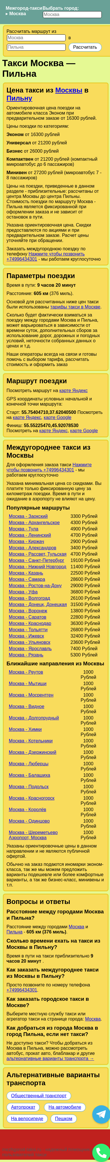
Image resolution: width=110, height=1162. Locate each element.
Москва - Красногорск (32, 798)
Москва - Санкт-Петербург (36, 560)
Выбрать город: (61, 8)
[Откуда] (36, 37)
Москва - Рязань (26, 654)
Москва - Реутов (26, 672)
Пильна (15, 931)
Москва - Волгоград (29, 598)
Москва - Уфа (23, 591)
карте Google (57, 417)
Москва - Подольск (29, 786)
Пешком (63, 1118)
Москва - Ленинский (30, 535)
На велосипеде (27, 1118)
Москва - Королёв (27, 809)
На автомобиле (65, 1107)
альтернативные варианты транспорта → (50, 1058)
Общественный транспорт (39, 1095)
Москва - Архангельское (34, 522)
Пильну (19, 98)
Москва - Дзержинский (33, 752)
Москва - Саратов (27, 617)
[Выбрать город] (72, 14)
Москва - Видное (26, 706)
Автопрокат (23, 1107)
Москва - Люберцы (29, 763)
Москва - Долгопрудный (34, 717)
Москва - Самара (27, 579)
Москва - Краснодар (30, 623)
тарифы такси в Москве (75, 306)
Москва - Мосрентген (31, 695)
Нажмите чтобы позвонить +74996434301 (49, 467)
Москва (17, 13)
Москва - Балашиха (29, 775)
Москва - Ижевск (26, 636)
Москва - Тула (24, 528)
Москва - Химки (25, 729)
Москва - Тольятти (28, 629)
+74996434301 (22, 990)
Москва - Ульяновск (29, 642)
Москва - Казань (26, 573)
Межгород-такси (24, 8)
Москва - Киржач (26, 541)
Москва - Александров (32, 547)
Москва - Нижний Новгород (37, 566)
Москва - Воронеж (28, 610)
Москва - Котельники (31, 740)
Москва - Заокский (28, 516)
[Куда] (36, 47)
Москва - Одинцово (29, 821)
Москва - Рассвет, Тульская (38, 554)
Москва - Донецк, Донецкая (38, 604)
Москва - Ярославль (30, 648)
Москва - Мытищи (28, 683)
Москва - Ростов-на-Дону (35, 585)
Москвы (68, 90)
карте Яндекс (73, 390)
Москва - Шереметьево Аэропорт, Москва (33, 835)
